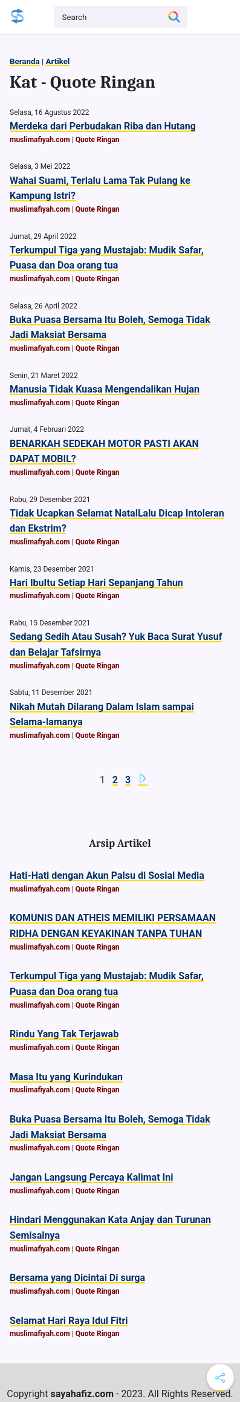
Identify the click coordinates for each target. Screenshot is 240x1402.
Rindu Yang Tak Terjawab (64, 1034)
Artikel (57, 61)
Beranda (25, 61)
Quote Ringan (98, 139)
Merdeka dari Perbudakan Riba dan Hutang (103, 126)
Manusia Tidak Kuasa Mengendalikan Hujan (104, 389)
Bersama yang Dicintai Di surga (77, 1277)
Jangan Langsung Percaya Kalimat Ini (91, 1177)
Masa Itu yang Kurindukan (66, 1077)
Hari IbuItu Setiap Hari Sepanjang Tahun (96, 583)
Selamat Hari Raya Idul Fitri (69, 1320)
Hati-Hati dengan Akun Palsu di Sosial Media (107, 875)
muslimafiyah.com (40, 139)
